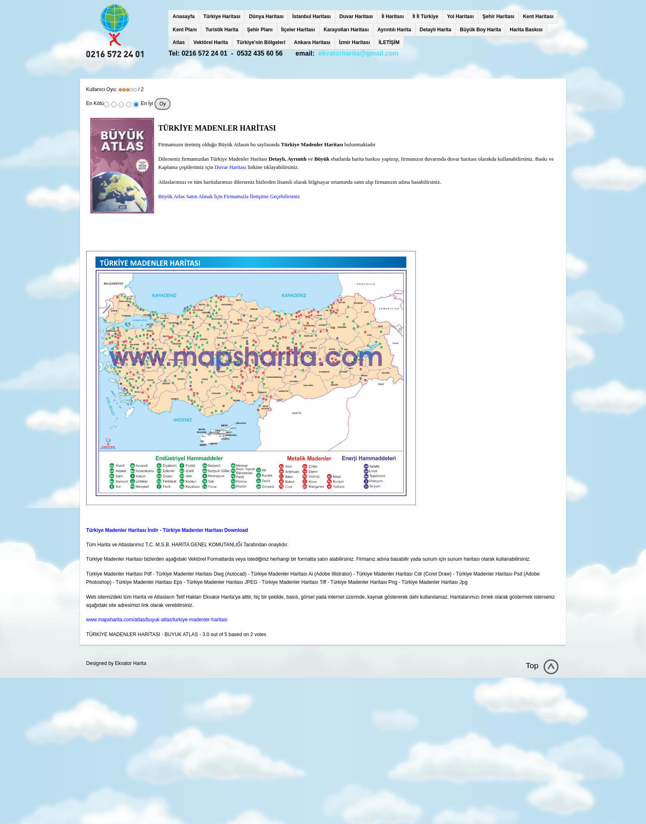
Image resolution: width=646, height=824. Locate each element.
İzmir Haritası (354, 42)
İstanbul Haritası (311, 16)
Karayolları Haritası (346, 30)
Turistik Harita (222, 30)
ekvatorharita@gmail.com (358, 53)
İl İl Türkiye (425, 16)
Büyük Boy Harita (480, 30)
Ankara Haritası (312, 42)
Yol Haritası (460, 16)
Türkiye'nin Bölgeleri (260, 42)
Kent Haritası (538, 16)
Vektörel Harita (210, 42)
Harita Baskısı (526, 30)
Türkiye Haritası (221, 16)
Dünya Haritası (266, 16)
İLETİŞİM (389, 42)
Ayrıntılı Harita (394, 30)
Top (532, 665)
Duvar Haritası (356, 16)
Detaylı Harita (436, 30)
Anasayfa (183, 16)
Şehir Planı (260, 30)
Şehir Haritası (498, 16)
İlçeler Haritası (298, 30)
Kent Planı (185, 30)
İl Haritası (393, 16)
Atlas (179, 42)
